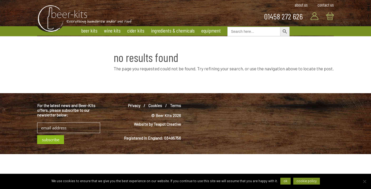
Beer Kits (89, 30)
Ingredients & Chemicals (173, 30)
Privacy (134, 105)
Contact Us (326, 5)
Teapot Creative (167, 124)
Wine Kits (112, 30)
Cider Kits (135, 30)
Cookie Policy (306, 181)
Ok (285, 181)
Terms (175, 105)
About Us (301, 5)
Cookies (155, 105)
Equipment (211, 30)
